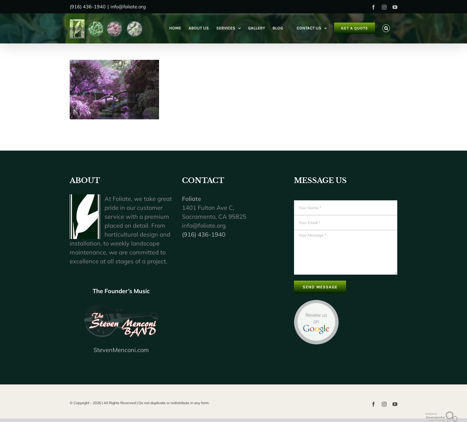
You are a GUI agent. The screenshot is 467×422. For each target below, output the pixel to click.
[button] (386, 28)
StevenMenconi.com (121, 350)
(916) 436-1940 (203, 234)
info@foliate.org (128, 7)
